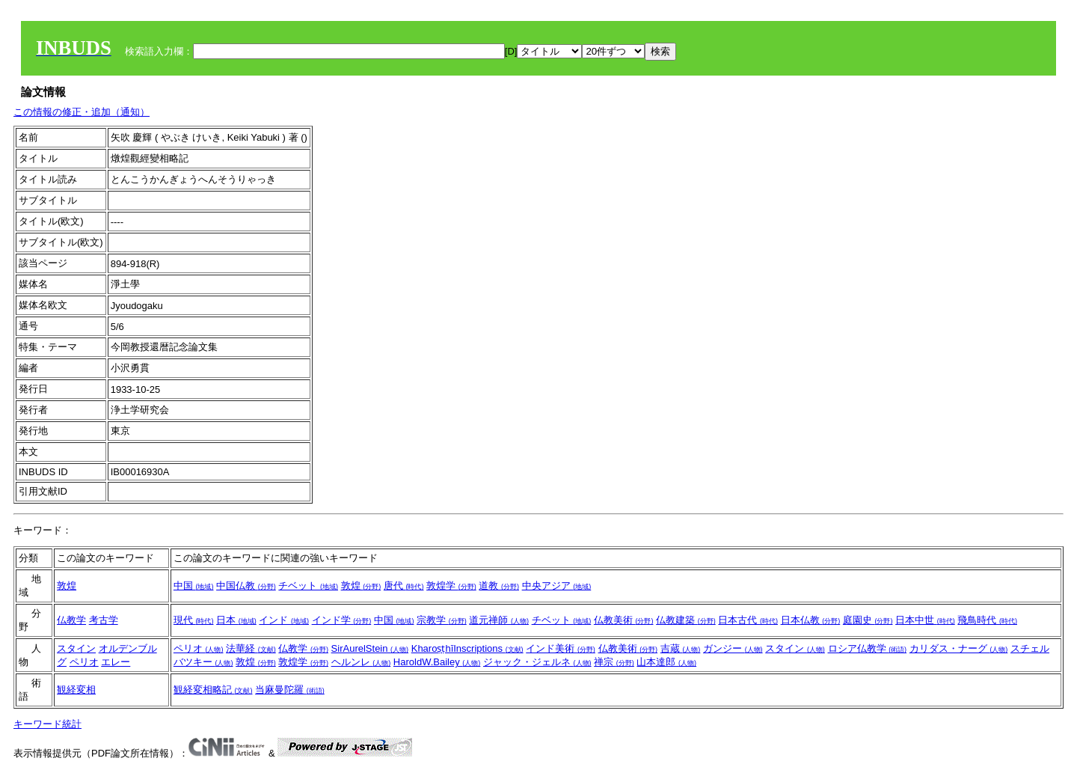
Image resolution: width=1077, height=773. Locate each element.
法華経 (251, 648)
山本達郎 (666, 661)
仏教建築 (686, 620)
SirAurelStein (369, 648)
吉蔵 (680, 648)
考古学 (103, 620)
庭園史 (868, 620)
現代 (194, 620)
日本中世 (925, 620)
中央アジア (557, 585)
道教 (499, 585)
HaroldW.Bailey (436, 661)
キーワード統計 (47, 724)
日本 (236, 620)
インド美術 (560, 648)
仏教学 (71, 620)
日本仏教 (811, 620)
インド (284, 620)
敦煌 (66, 585)
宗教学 (442, 620)
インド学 (342, 620)
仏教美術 (624, 620)
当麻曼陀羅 (290, 689)
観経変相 (76, 689)
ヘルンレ (361, 661)
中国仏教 (246, 585)
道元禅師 (499, 620)
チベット (308, 585)
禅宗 (614, 661)
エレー (115, 661)
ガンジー (733, 648)
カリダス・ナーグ (958, 648)
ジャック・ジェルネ (537, 661)
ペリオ (84, 661)
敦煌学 (451, 585)
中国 (194, 585)
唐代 (404, 585)
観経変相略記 (213, 689)
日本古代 (748, 620)
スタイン (76, 648)
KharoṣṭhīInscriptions (467, 648)
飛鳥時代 (987, 620)
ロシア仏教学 (867, 648)
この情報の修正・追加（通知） (81, 111)
